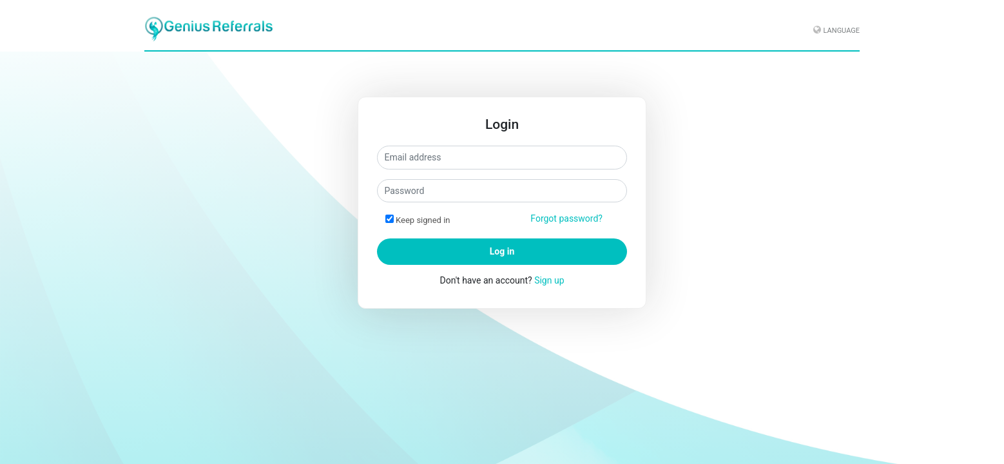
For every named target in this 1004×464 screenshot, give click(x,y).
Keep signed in (423, 220)
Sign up (549, 280)
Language (842, 30)
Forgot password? (566, 218)
